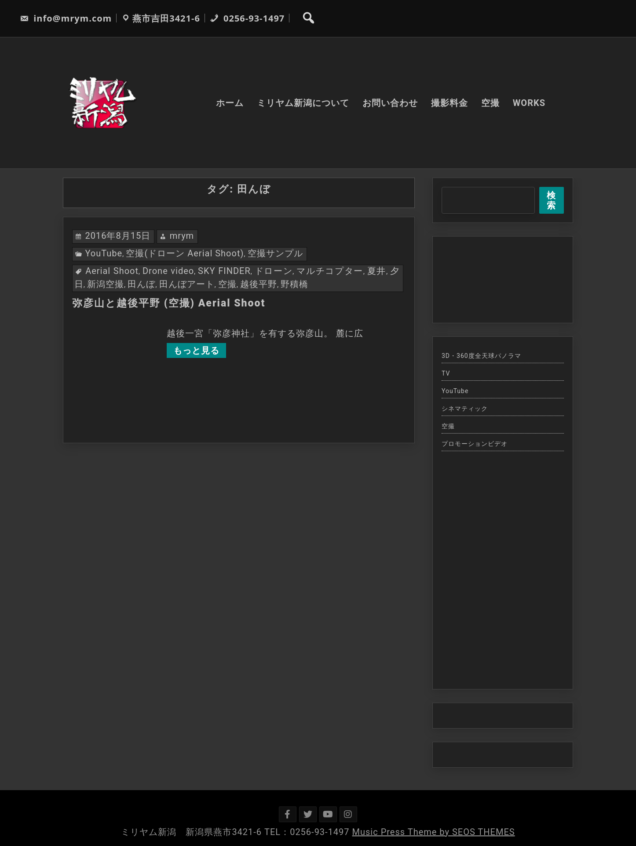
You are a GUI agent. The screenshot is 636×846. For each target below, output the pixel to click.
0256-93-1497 (247, 18)
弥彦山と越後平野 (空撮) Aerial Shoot (168, 303)
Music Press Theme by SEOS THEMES (433, 832)
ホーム (230, 103)
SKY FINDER (224, 271)
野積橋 (294, 284)
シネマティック (465, 408)
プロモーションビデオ (475, 443)
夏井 (376, 271)
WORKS (529, 103)
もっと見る (196, 350)
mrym (182, 235)
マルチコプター (329, 271)
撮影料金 (449, 103)
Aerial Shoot (112, 271)
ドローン (274, 271)
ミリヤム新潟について (303, 103)
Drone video (168, 271)
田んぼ (141, 284)
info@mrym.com (66, 18)
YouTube (103, 253)
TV (446, 373)
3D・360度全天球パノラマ (481, 355)
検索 (551, 200)
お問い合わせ (390, 103)
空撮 (490, 103)
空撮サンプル (275, 253)
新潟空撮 (105, 284)
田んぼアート (187, 284)
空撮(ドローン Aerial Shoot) (185, 253)
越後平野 (258, 284)
